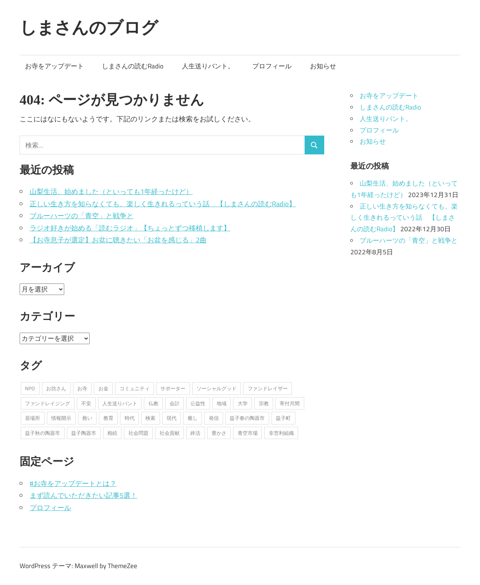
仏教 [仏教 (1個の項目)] (153, 403)
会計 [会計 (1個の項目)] (175, 403)
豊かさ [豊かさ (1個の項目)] (219, 433)
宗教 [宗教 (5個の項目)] (264, 403)
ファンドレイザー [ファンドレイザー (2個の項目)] (268, 388)
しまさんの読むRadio (132, 66)
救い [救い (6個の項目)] (87, 418)
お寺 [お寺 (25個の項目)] (82, 388)
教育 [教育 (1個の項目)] (108, 418)
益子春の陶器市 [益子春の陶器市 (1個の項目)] (247, 418)
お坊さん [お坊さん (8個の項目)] (56, 388)
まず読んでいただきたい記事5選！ (83, 495)
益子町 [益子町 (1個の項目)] (283, 418)
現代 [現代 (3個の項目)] (172, 418)
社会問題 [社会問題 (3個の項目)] (138, 433)
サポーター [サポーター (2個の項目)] (172, 388)
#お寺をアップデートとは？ (73, 483)
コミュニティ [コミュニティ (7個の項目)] (135, 388)
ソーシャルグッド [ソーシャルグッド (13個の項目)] (217, 388)
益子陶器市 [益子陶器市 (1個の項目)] (83, 433)
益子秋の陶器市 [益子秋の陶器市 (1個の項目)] (42, 433)
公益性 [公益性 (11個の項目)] (197, 403)
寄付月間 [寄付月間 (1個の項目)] (290, 403)
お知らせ (323, 66)
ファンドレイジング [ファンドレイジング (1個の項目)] (47, 403)
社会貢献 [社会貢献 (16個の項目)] (170, 433)
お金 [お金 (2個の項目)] (103, 388)
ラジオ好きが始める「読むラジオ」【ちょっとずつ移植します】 (130, 228)
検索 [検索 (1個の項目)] (150, 418)
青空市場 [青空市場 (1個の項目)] (248, 433)
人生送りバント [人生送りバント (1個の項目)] (119, 403)
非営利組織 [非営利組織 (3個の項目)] (281, 433)
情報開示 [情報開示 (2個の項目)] (61, 418)
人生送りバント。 (208, 66)
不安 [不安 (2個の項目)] (86, 403)
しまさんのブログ (89, 27)
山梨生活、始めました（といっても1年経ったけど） (111, 191)
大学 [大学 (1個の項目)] (243, 403)
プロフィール (272, 66)
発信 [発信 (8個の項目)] (214, 418)
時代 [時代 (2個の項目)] (130, 418)
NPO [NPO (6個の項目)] (30, 388)
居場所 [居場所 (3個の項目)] (32, 418)
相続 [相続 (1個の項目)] (112, 433)
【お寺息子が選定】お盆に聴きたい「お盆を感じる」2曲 (118, 240)
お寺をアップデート (54, 66)
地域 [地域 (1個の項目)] (222, 403)
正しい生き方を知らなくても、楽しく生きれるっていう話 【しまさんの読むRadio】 (163, 204)
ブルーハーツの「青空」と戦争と (81, 215)
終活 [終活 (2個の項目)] (195, 433)
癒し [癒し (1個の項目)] (193, 418)
